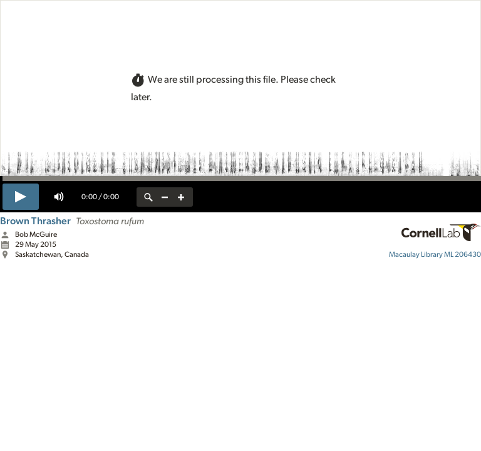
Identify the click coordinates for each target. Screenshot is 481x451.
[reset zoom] (148, 197)
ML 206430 (435, 254)
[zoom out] (165, 197)
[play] (21, 197)
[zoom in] (181, 197)
